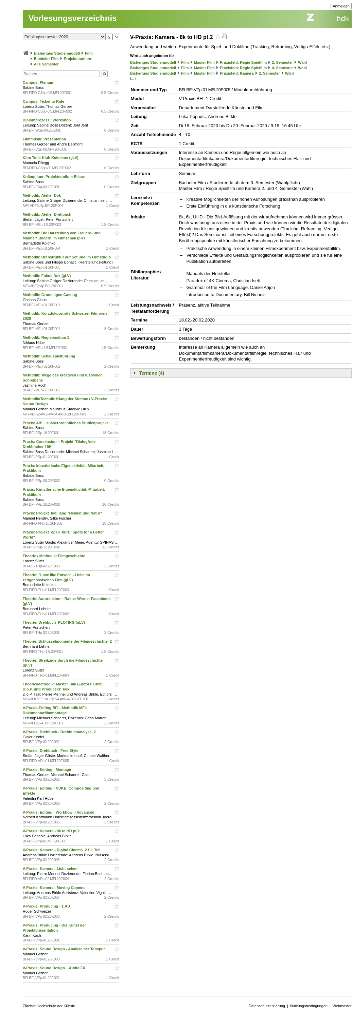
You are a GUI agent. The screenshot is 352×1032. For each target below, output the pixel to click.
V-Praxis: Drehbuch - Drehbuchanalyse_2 (60, 732)
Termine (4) (151, 373)
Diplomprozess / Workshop (47, 120)
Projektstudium (77, 59)
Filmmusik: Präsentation (45, 139)
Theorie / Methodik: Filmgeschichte (54, 556)
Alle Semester (46, 64)
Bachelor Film (46, 59)
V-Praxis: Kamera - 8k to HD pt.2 (52, 831)
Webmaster (342, 1006)
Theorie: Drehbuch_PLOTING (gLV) (54, 622)
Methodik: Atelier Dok (42, 195)
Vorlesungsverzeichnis (73, 18)
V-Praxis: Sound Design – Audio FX (54, 968)
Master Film (204, 62)
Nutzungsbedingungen (309, 1006)
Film (89, 53)
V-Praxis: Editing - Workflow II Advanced (59, 812)
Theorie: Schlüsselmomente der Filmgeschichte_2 (68, 641)
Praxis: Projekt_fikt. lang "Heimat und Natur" (63, 513)
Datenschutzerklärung (267, 1006)
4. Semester (282, 68)
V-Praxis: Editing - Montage (47, 769)
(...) (133, 78)
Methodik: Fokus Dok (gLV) (47, 276)
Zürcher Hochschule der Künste (49, 1006)
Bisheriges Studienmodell (57, 53)
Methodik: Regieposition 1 (46, 337)
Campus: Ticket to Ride (44, 101)
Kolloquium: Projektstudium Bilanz (54, 177)
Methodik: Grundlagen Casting (50, 295)
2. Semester (282, 62)
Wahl (302, 62)
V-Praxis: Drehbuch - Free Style (51, 750)
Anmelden (341, 6)
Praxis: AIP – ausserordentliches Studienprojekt (66, 423)
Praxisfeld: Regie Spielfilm (243, 62)
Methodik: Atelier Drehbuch (47, 214)
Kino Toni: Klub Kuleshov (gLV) (51, 158)
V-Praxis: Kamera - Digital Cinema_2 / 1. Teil (62, 850)
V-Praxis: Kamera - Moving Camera (54, 887)
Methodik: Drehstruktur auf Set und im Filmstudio (67, 257)
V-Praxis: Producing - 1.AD (47, 906)
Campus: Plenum (38, 82)
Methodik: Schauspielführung (49, 356)
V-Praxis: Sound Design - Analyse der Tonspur (64, 949)
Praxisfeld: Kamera (237, 73)
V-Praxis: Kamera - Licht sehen (50, 869)
